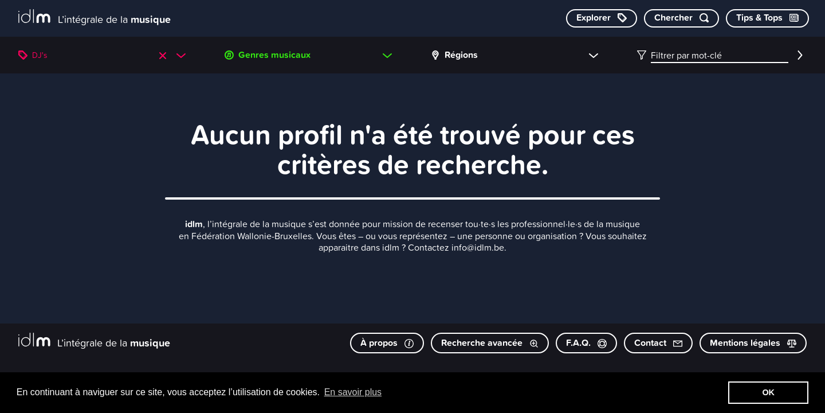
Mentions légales (753, 342)
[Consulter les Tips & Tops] (767, 18)
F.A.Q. (586, 342)
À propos (387, 342)
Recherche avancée (490, 342)
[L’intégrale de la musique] (94, 17)
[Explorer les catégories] (601, 18)
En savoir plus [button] (353, 392)
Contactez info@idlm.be (456, 247)
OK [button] (768, 392)
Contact (658, 342)
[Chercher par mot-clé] (681, 18)
